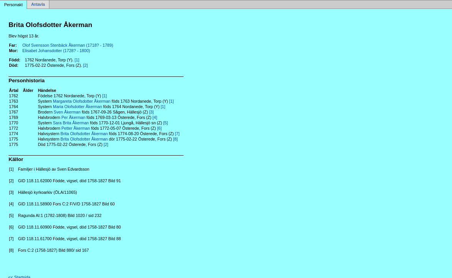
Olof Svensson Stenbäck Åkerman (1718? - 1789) (67, 45)
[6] (159, 128)
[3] (151, 112)
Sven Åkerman (67, 112)
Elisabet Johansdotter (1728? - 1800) (56, 50)
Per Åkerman (73, 117)
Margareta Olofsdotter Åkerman (81, 101)
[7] (177, 133)
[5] (165, 122)
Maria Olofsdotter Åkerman (77, 106)
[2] (85, 65)
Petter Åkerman (75, 128)
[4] (155, 117)
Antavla (38, 4)
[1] (77, 60)
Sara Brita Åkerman (71, 122)
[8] (175, 139)
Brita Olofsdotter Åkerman (84, 133)
